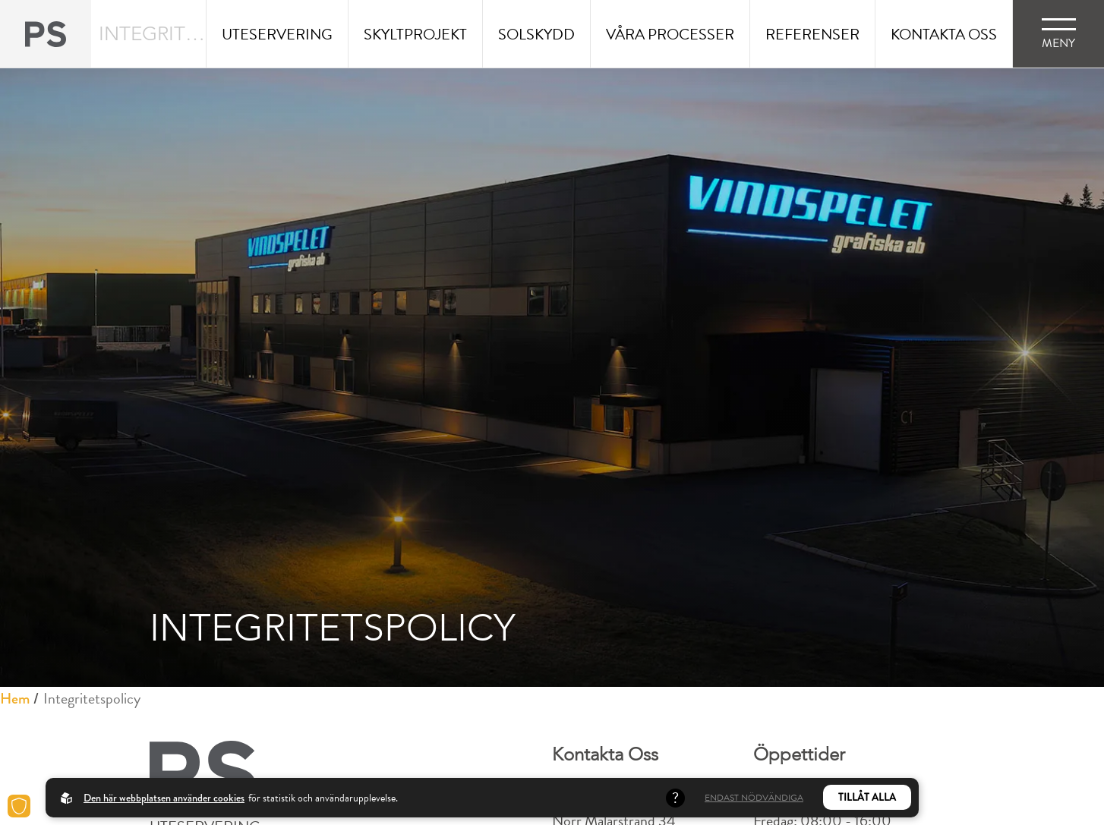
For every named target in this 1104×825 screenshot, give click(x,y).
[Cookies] (19, 806)
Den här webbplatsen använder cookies (164, 797)
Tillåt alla (867, 797)
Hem (15, 699)
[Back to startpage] (45, 34)
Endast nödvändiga (754, 798)
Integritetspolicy (91, 698)
